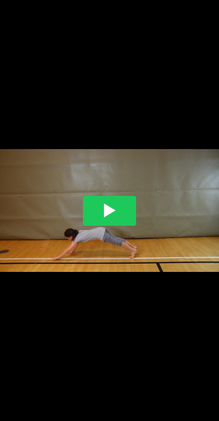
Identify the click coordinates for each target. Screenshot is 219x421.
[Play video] (109, 211)
